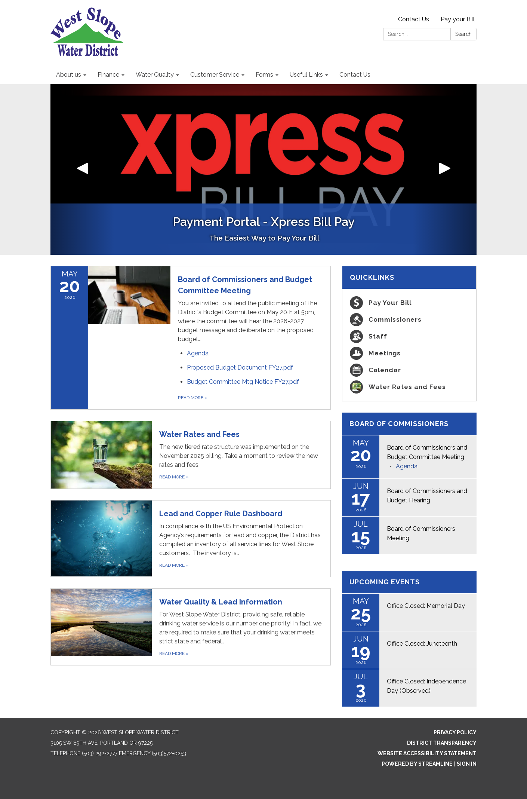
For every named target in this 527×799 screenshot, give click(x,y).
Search (463, 34)
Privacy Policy (455, 732)
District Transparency (442, 743)
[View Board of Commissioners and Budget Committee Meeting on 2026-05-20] (250, 309)
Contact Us (413, 19)
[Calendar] (409, 370)
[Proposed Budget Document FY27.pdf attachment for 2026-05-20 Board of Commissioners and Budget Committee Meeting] (240, 367)
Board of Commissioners (399, 424)
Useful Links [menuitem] (306, 74)
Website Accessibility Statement (427, 753)
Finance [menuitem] (108, 74)
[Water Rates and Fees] (409, 387)
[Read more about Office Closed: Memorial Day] (409, 612)
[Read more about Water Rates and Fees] (190, 455)
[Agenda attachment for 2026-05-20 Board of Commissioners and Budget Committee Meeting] (198, 353)
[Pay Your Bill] (409, 302)
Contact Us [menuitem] (354, 74)
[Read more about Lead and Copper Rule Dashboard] (190, 538)
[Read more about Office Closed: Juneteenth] (409, 650)
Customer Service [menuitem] (214, 74)
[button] (82, 169)
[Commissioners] (409, 319)
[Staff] (409, 336)
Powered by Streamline (417, 764)
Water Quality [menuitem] (155, 74)
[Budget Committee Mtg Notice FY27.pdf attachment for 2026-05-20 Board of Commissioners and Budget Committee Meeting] (243, 381)
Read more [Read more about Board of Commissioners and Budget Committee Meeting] (192, 397)
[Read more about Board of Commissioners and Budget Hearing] (409, 497)
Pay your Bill (458, 19)
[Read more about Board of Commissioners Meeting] (409, 535)
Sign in (467, 764)
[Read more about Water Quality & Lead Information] (190, 626)
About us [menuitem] (68, 74)
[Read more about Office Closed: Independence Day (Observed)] (409, 688)
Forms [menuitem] (264, 74)
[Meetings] (409, 353)
